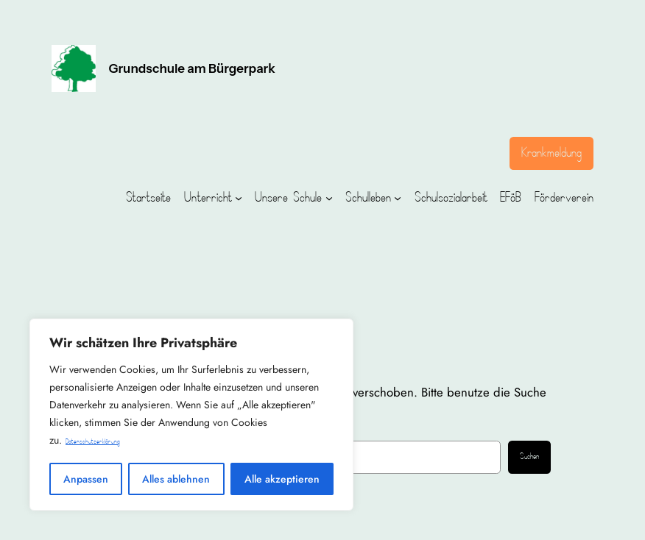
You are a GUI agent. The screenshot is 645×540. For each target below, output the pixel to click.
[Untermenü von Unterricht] (238, 198)
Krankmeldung (551, 153)
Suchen (529, 456)
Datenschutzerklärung (93, 441)
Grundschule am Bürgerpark (192, 68)
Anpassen (85, 479)
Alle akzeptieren (282, 479)
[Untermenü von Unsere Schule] (329, 198)
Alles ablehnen (176, 479)
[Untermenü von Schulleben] (397, 198)
